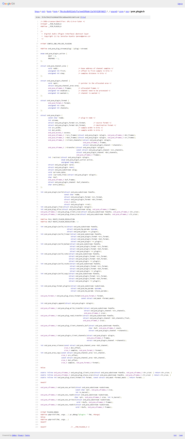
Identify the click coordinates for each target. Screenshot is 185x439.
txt (175, 435)
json (181, 435)
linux (37, 11)
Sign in (180, 4)
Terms (27, 435)
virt (43, 11)
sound (114, 11)
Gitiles (14, 435)
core (121, 11)
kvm (49, 11)
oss (127, 11)
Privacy (20, 435)
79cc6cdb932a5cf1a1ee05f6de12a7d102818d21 (83, 11)
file (83, 17)
